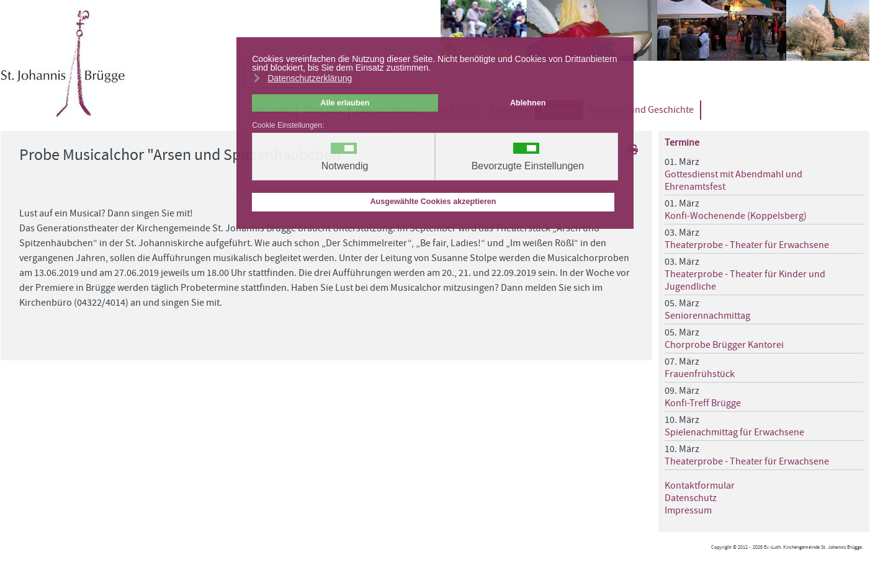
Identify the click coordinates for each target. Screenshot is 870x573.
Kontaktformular (700, 485)
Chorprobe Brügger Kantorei (724, 345)
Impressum (688, 510)
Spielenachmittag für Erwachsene (734, 432)
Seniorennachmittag (707, 315)
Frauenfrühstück (700, 374)
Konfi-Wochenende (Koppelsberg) (736, 216)
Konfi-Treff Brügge (703, 403)
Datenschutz (691, 498)
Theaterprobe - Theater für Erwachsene (747, 245)
